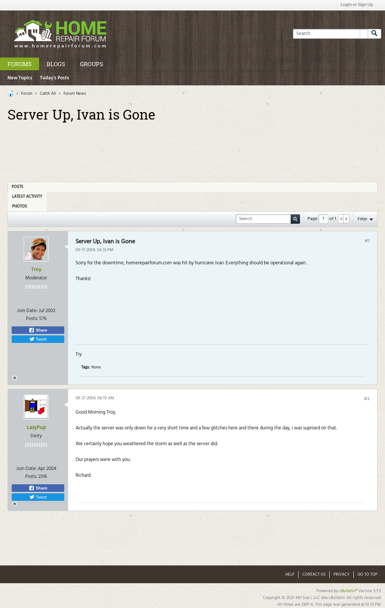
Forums (20, 64)
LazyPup (36, 427)
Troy (36, 269)
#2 (367, 399)
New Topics (20, 78)
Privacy (341, 574)
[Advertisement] (192, 149)
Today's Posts (54, 78)
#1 (367, 241)
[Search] (330, 34)
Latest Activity (27, 196)
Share (38, 330)
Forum (26, 93)
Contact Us (314, 574)
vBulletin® (348, 591)
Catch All (48, 93)
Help (289, 574)
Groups (91, 64)
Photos (19, 206)
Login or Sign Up (357, 5)
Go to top (367, 574)
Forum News (75, 93)
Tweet (38, 339)
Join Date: (27, 311)
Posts (17, 186)
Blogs (56, 64)
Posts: (32, 319)
